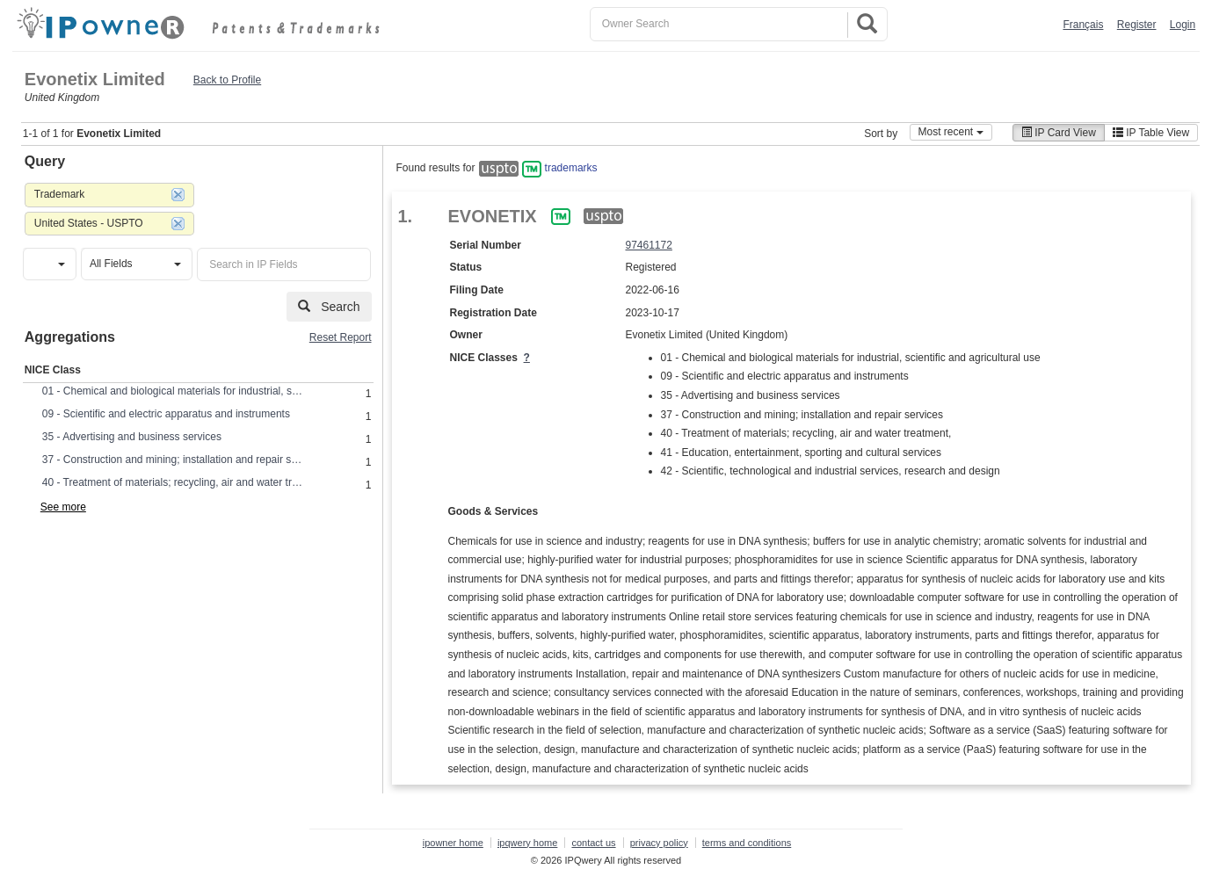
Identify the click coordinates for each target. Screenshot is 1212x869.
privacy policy (659, 842)
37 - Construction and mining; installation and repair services (174, 459)
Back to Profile (227, 80)
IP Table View (1151, 133)
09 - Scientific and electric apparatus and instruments (166, 414)
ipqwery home (527, 842)
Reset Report (340, 337)
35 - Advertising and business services (131, 437)
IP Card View (1058, 133)
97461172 (649, 245)
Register (1137, 24)
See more (63, 507)
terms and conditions (747, 842)
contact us (593, 842)
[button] (49, 264)
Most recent (950, 132)
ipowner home (453, 842)
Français (1083, 24)
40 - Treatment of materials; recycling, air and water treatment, (174, 482)
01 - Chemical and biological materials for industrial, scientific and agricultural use (174, 391)
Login (1182, 24)
